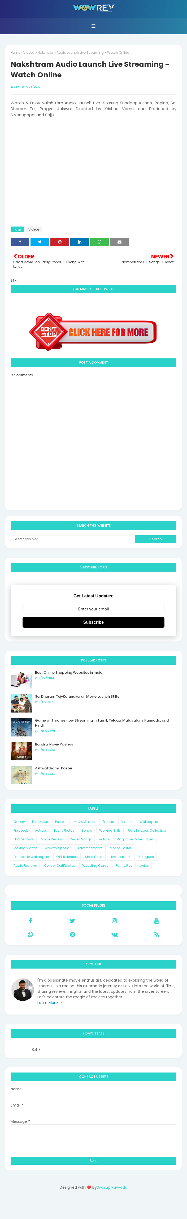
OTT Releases (67, 856)
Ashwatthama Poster (53, 768)
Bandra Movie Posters (54, 744)
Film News (40, 821)
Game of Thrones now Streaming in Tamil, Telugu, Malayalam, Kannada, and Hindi (102, 723)
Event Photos (64, 830)
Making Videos (25, 848)
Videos (28, 52)
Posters (61, 821)
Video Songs (81, 839)
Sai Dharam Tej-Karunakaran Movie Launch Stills (77, 696)
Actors (104, 839)
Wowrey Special (57, 848)
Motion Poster (120, 848)
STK (16, 87)
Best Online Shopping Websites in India (68, 672)
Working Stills (110, 830)
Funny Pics (124, 865)
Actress (41, 830)
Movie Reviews (52, 839)
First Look (21, 830)
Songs (86, 830)
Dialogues (145, 856)
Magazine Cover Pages (135, 839)
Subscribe (93, 622)
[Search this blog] (73, 539)
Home (15, 52)
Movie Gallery (84, 821)
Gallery (19, 821)
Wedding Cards (95, 865)
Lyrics (144, 865)
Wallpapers (149, 821)
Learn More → (50, 1002)
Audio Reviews (25, 865)
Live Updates (120, 856)
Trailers (108, 821)
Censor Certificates (59, 865)
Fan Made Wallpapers (31, 856)
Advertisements (90, 848)
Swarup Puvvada (112, 1187)
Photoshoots (24, 839)
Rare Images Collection (147, 830)
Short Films (94, 856)
